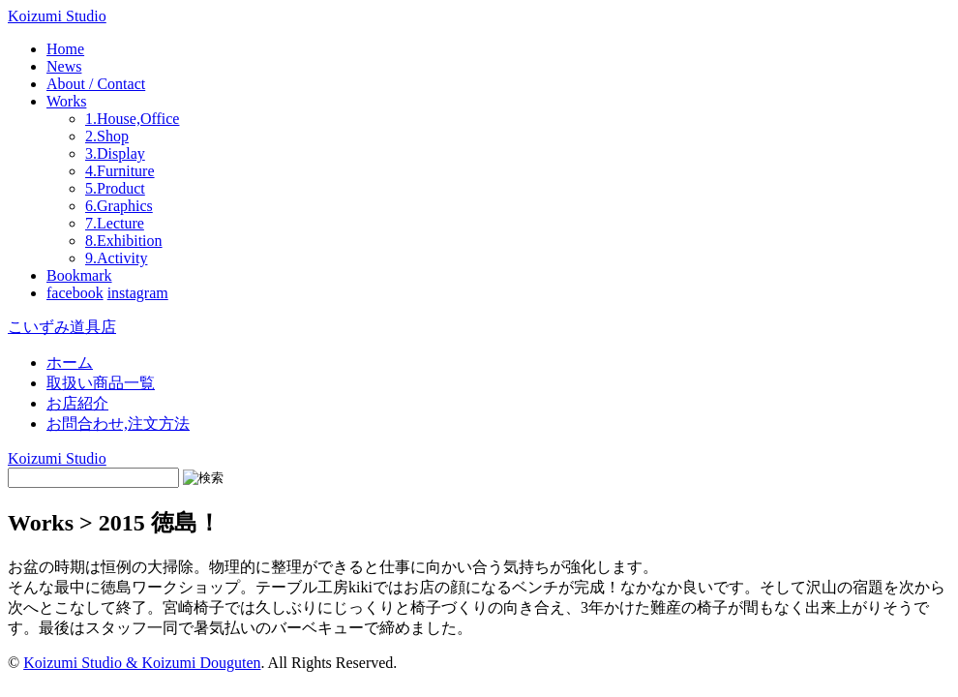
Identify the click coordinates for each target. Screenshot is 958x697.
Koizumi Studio (57, 16)
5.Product (115, 188)
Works (66, 101)
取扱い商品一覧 (100, 383)
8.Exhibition (124, 240)
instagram (137, 293)
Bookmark (79, 275)
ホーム (69, 362)
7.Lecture (114, 223)
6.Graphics (119, 205)
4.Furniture (120, 171)
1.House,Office (132, 118)
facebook (75, 293)
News (63, 66)
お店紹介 (77, 403)
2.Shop (107, 136)
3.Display (115, 153)
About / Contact (95, 84)
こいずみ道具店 (62, 326)
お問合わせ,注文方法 (118, 423)
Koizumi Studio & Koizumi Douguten (141, 662)
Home (65, 49)
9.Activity (116, 258)
